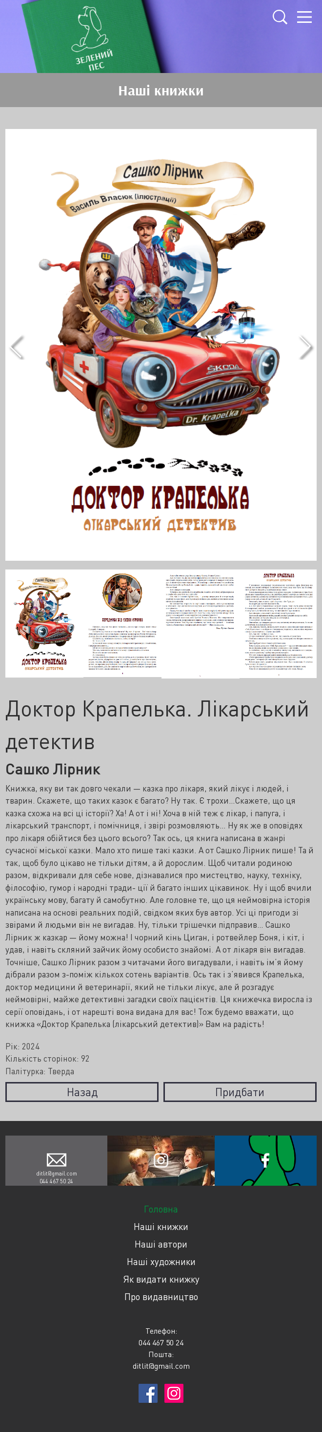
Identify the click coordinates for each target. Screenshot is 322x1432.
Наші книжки (161, 1226)
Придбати (239, 1092)
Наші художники (161, 1261)
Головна (161, 1208)
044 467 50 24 (56, 1181)
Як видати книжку (161, 1279)
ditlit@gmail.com (56, 1173)
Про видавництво (161, 1296)
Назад (82, 1092)
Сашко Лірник (52, 769)
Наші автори (161, 1243)
